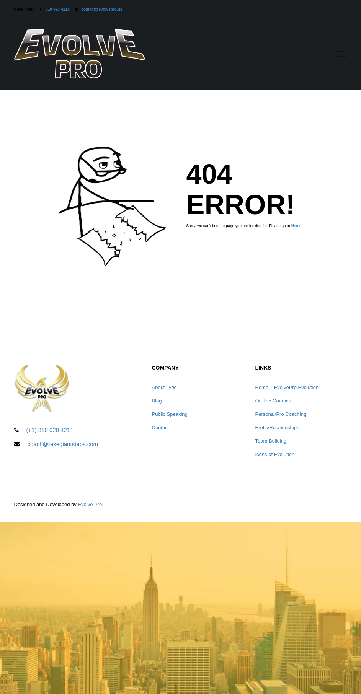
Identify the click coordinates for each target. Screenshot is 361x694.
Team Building (271, 441)
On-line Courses (273, 401)
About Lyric (164, 387)
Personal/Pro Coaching (281, 414)
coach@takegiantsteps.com (63, 444)
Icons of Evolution (275, 454)
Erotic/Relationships (277, 427)
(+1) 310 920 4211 (50, 430)
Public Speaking (170, 414)
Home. (296, 226)
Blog (157, 401)
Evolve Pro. (90, 504)
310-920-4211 (57, 9)
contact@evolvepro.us (101, 9)
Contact (160, 427)
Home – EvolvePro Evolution (287, 387)
